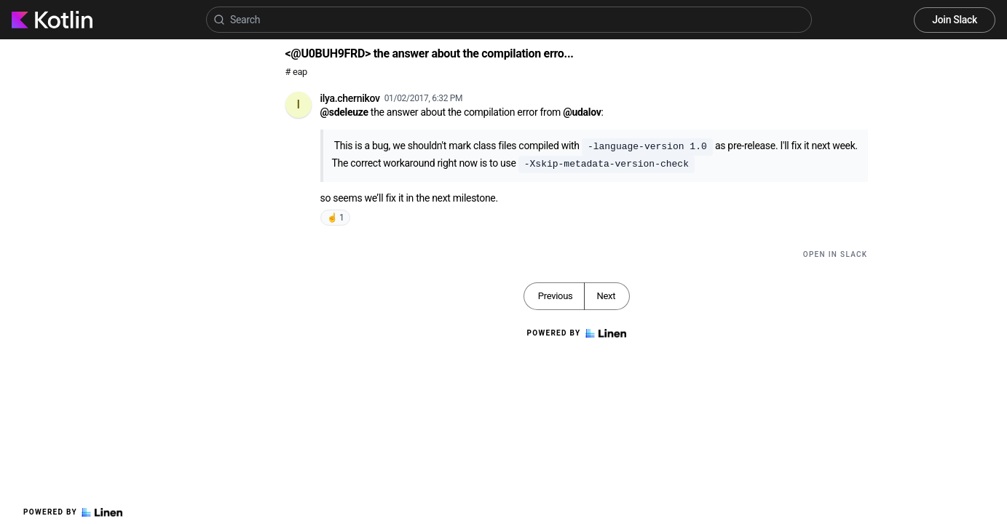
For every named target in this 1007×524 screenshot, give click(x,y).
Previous (555, 295)
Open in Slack (835, 254)
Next (605, 295)
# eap (296, 71)
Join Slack (954, 19)
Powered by (72, 512)
